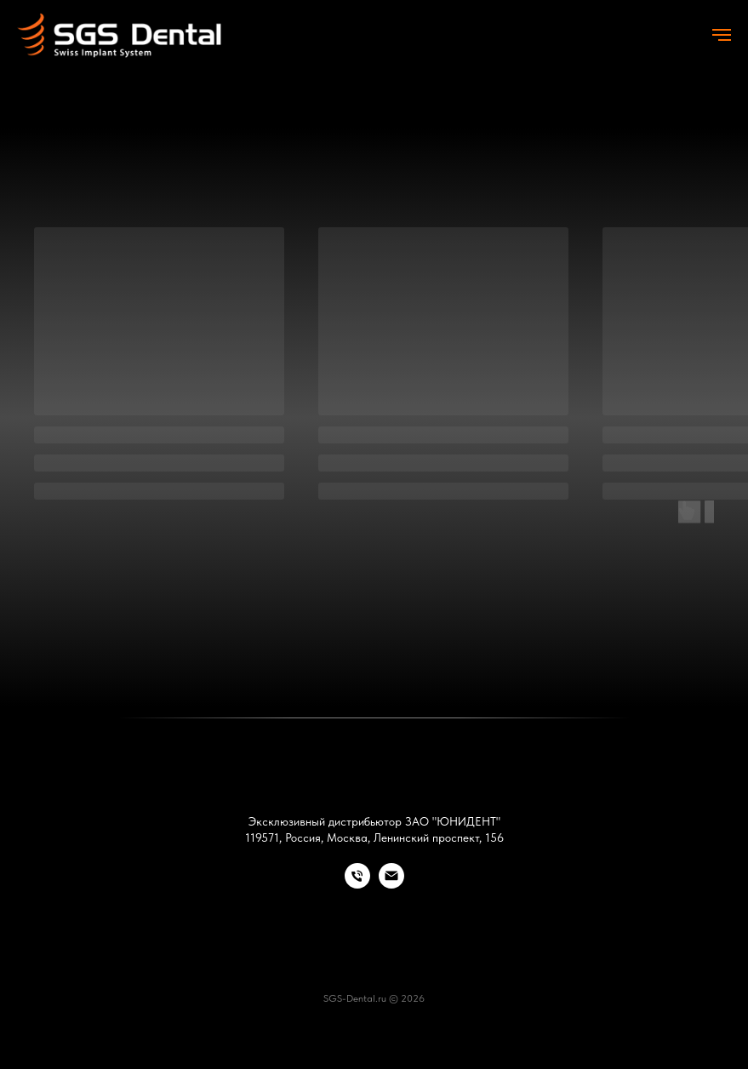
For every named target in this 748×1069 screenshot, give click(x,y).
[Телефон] (357, 884)
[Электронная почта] (391, 884)
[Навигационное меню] (721, 35)
